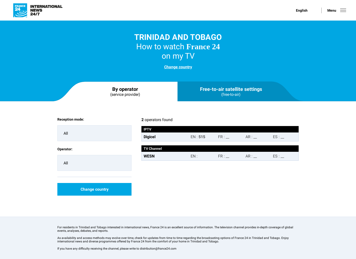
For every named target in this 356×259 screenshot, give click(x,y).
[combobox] (94, 133)
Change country (178, 67)
